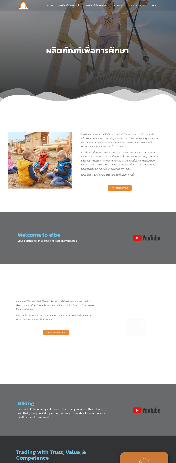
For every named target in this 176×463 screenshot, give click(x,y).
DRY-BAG (117, 5)
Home (50, 5)
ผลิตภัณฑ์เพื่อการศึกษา (96, 5)
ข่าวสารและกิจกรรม (136, 5)
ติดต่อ (153, 5)
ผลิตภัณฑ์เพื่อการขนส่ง (69, 5)
